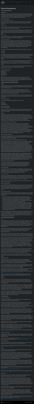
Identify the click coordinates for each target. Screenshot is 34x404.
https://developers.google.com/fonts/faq (26, 338)
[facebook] (30, 2)
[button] (1, 402)
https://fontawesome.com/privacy (8, 346)
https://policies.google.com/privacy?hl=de (7, 330)
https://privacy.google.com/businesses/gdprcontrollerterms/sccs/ (11, 368)
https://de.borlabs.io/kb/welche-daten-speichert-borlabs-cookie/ (12, 272)
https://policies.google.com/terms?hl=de (8, 398)
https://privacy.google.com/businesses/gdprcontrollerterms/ (17, 367)
